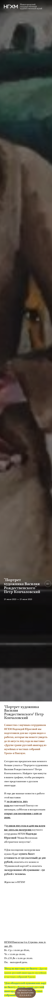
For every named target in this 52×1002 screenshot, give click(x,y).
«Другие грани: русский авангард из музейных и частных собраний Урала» (25, 972)
